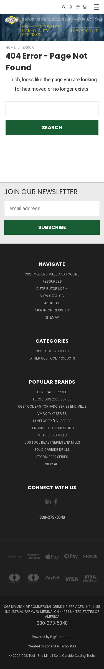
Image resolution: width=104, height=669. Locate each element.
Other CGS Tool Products (52, 358)
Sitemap (52, 317)
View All (52, 464)
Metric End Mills (52, 435)
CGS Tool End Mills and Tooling (52, 274)
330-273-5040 (52, 517)
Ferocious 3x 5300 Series (52, 428)
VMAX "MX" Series (52, 414)
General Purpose (52, 392)
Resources (52, 281)
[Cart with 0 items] (84, 7)
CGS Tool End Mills (52, 351)
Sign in (41, 310)
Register (61, 310)
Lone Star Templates (60, 646)
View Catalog (52, 296)
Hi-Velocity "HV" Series (52, 421)
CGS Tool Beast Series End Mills (52, 442)
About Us (52, 303)
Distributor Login (52, 289)
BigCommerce (61, 637)
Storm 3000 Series (52, 457)
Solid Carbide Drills (52, 450)
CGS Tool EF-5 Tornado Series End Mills (52, 406)
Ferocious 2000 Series (52, 399)
